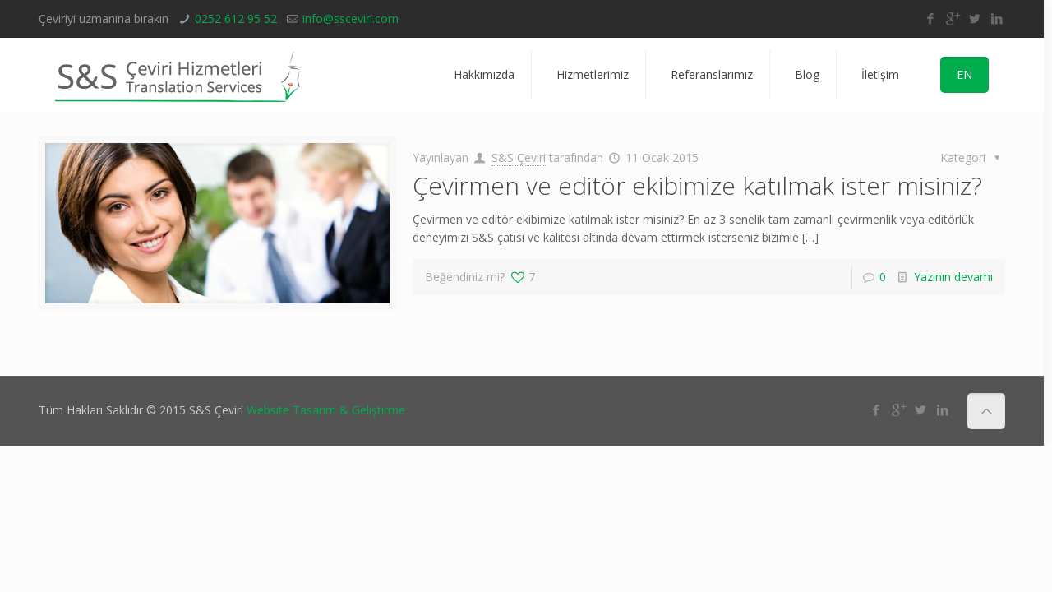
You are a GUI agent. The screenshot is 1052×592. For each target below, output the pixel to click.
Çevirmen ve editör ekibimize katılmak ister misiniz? (697, 185)
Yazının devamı (953, 276)
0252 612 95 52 (236, 18)
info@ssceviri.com (350, 18)
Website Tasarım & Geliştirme (326, 410)
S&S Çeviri (518, 157)
